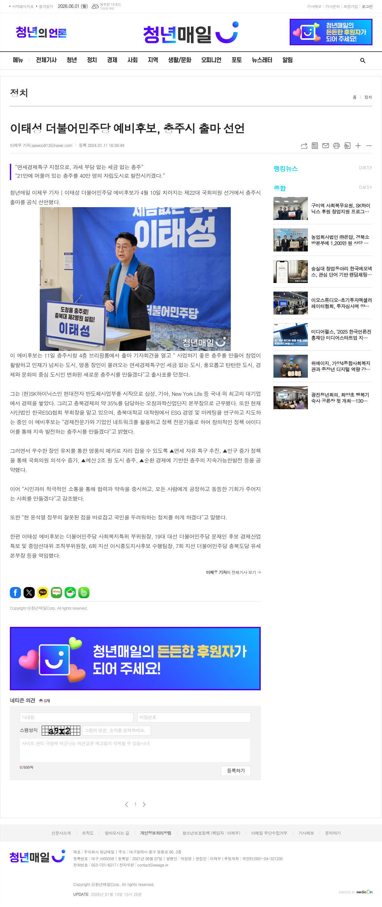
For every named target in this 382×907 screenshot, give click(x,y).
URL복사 (304, 145)
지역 (153, 60)
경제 (112, 60)
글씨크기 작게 (369, 145)
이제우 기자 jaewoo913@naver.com (41, 145)
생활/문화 (179, 60)
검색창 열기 (363, 61)
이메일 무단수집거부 (269, 833)
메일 (325, 145)
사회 (132, 60)
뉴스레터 (262, 60)
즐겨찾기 (46, 6)
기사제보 (314, 6)
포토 (236, 60)
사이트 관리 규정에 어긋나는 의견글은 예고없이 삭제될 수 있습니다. (86, 743)
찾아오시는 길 (117, 833)
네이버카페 (70, 592)
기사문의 (332, 6)
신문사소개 (61, 833)
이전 (126, 804)
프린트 (336, 145)
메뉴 (18, 60)
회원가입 (350, 6)
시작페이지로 (23, 6)
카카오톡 (42, 592)
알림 (287, 60)
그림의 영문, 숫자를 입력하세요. (114, 730)
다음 (144, 804)
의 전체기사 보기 (231, 572)
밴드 (83, 592)
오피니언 (211, 60)
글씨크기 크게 (358, 145)
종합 (279, 188)
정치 (92, 60)
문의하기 (333, 833)
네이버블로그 (56, 592)
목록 (315, 145)
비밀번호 (147, 717)
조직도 (88, 833)
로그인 (367, 6)
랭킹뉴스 (285, 168)
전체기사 (46, 60)
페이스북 (15, 592)
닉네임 (28, 717)
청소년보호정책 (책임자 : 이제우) (211, 833)
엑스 (29, 592)
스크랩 (347, 145)
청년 (72, 60)
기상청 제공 (107, 8)
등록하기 (236, 770)
